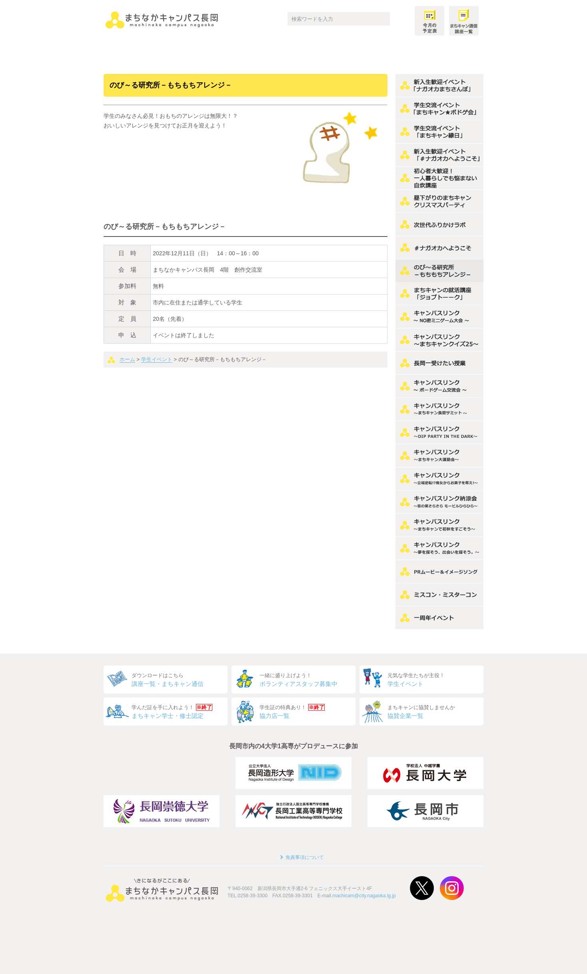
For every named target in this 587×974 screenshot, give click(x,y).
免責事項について (305, 857)
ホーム (127, 359)
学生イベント (156, 359)
